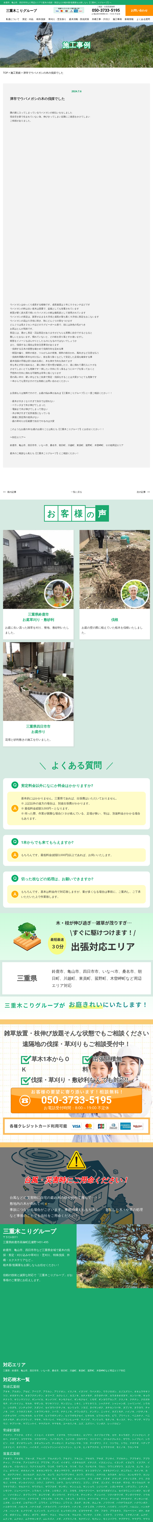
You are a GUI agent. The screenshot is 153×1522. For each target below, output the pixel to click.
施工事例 (117, 19)
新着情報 (129, 19)
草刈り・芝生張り (57, 19)
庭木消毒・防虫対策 (79, 19)
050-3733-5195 (106, 10)
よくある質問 (143, 19)
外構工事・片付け (101, 19)
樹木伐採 (40, 19)
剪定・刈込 (27, 19)
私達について (12, 19)
